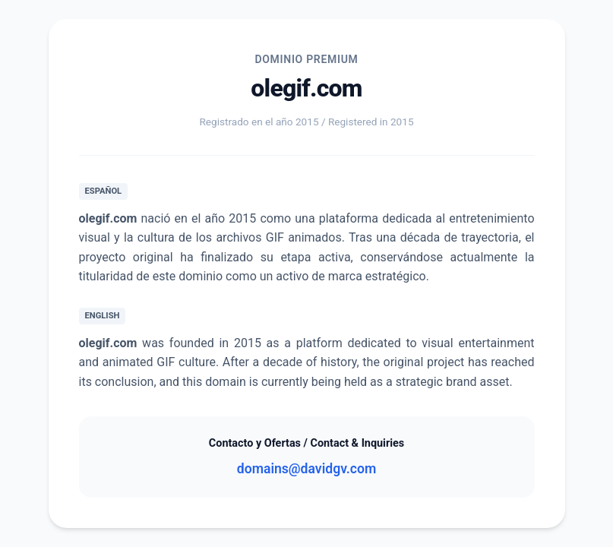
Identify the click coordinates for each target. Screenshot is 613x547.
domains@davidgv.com (306, 468)
